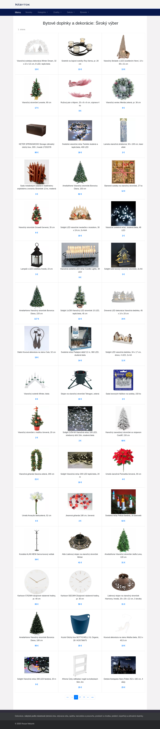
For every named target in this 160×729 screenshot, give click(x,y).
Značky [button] (56, 12)
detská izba (51, 716)
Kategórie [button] (42, 12)
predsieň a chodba (103, 716)
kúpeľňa (122, 716)
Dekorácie (19, 716)
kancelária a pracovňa (85, 716)
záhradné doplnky (135, 716)
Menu (18, 12)
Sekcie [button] (70, 12)
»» (92, 697)
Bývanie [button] (83, 12)
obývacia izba (62, 716)
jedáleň (115, 716)
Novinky (29, 12)
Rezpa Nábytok (28, 724)
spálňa (72, 716)
